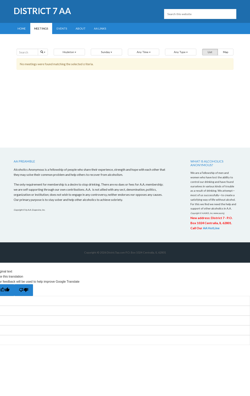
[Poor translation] (23, 290)
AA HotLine (211, 228)
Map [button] (225, 52)
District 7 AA (42, 11)
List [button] (210, 52)
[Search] (27, 52)
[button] (69, 52)
